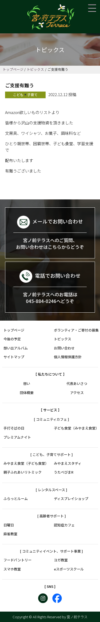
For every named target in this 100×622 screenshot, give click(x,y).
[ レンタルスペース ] (51, 489)
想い (26, 383)
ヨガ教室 (61, 559)
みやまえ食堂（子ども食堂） (26, 463)
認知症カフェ (64, 524)
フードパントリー (17, 559)
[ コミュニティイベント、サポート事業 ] (51, 551)
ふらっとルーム (15, 498)
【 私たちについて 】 (50, 374)
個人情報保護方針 (68, 356)
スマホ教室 (12, 569)
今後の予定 (12, 338)
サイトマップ (13, 356)
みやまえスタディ (67, 463)
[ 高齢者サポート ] (51, 515)
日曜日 (8, 524)
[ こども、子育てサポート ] (51, 454)
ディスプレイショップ (71, 498)
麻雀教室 (10, 533)
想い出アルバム (15, 348)
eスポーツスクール (69, 569)
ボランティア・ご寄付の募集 (76, 330)
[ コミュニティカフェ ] (51, 419)
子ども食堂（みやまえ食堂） (76, 428)
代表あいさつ (76, 383)
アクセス (77, 392)
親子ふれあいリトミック (22, 472)
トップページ (13, 69)
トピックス (35, 69)
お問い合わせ (64, 348)
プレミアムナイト (17, 437)
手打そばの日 (13, 428)
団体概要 (27, 392)
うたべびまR (63, 472)
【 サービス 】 (50, 409)
